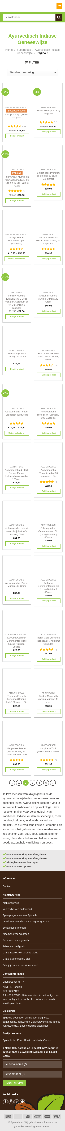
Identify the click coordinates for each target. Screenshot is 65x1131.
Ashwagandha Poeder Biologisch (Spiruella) (16, 413)
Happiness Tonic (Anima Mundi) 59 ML (48, 750)
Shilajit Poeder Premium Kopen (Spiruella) (16, 240)
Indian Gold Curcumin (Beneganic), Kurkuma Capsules (48, 640)
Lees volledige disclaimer (34, 1025)
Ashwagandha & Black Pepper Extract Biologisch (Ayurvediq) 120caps (16, 474)
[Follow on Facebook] (5, 1101)
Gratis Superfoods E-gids (17, 958)
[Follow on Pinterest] (22, 1101)
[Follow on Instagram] (11, 1101)
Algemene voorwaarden (16, 934)
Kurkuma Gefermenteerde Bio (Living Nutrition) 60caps (48, 587)
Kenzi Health (24, 1040)
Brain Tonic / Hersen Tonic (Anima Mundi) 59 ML (48, 356)
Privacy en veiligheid (14, 946)
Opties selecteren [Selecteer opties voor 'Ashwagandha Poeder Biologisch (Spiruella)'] (16, 433)
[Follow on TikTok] (16, 1101)
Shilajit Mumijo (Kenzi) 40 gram (16, 116)
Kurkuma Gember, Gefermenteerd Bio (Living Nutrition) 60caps (17, 642)
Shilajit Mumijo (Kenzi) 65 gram (48, 112)
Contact (7, 886)
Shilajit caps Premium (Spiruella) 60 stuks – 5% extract (48, 176)
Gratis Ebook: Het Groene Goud (20, 952)
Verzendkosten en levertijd (17, 909)
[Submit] (58, 17)
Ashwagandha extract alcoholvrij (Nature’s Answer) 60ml (16, 531)
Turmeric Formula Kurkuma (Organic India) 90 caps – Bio (16, 699)
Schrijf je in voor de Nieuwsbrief (20, 965)
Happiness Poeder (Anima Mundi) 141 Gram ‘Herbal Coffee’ (17, 751)
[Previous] (12, 783)
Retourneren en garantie (16, 940)
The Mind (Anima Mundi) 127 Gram (16, 355)
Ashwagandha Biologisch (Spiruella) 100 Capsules (48, 414)
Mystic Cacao (43, 1040)
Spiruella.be (9, 1040)
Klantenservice (11, 902)
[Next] (53, 783)
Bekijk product (17, 136)
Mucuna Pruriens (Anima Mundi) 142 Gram (48, 298)
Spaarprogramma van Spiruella (20, 915)
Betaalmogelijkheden (14, 927)
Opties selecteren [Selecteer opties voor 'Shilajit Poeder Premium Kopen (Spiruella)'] (16, 259)
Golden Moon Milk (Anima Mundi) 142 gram (48, 699)
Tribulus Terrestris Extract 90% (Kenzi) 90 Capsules (48, 240)
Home (9, 49)
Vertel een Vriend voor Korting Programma (26, 921)
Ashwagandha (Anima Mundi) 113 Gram (16, 584)
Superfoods (24, 49)
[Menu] (5, 6)
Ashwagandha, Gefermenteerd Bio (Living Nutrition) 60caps (48, 533)
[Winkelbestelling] (32, 72)
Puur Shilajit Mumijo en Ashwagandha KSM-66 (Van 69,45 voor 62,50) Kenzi (17, 181)
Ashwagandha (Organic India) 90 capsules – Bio (48, 473)
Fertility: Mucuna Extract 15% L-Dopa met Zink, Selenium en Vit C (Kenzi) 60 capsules (16, 301)
